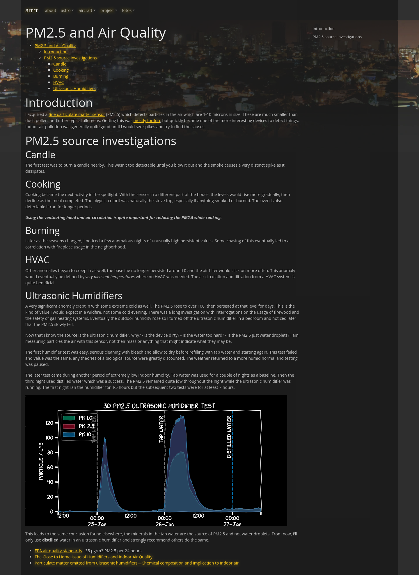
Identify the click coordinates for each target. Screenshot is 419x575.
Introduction (56, 51)
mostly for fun (147, 120)
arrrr (31, 10)
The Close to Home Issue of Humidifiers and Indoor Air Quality (93, 557)
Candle (59, 64)
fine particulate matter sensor (77, 114)
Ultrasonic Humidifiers (74, 88)
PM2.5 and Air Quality (55, 45)
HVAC (58, 82)
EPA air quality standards (58, 550)
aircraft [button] (85, 10)
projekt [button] (107, 10)
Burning (60, 76)
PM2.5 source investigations (70, 58)
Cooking (61, 70)
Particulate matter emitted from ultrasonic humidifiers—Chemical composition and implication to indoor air (137, 563)
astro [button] (66, 10)
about (50, 10)
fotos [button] (127, 10)
